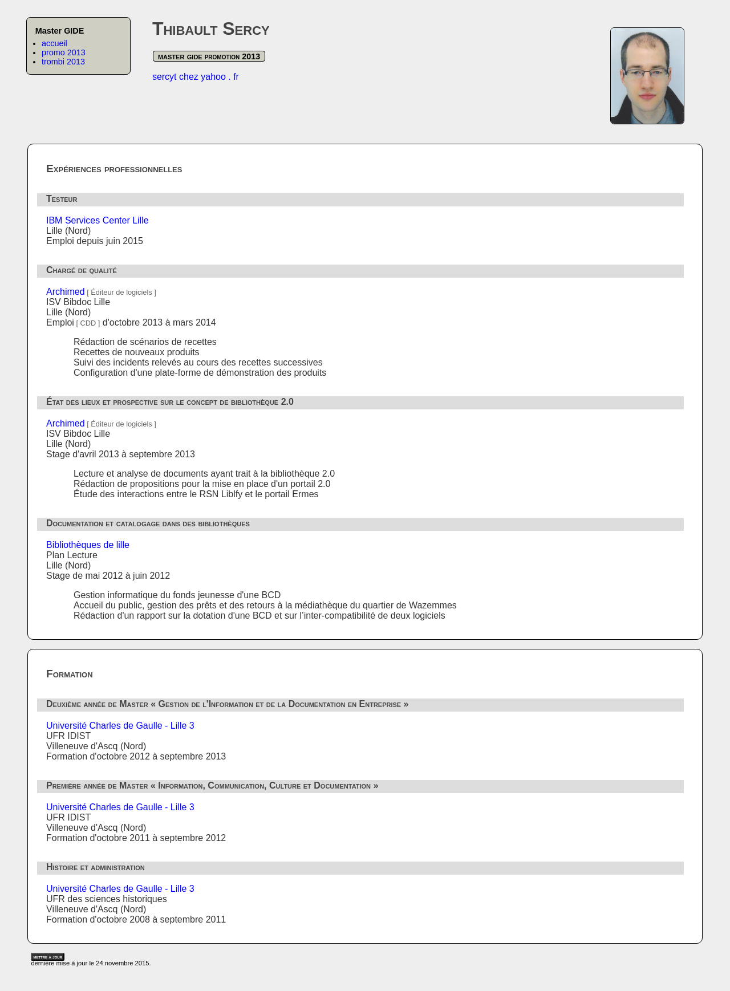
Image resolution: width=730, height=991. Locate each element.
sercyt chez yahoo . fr (195, 77)
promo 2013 (64, 52)
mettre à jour (47, 957)
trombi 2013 (63, 61)
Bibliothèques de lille (87, 545)
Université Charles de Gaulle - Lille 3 (120, 725)
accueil (54, 43)
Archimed (65, 292)
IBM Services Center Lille (97, 220)
